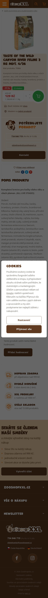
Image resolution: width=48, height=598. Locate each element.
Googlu (9, 293)
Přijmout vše (24, 329)
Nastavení (24, 320)
